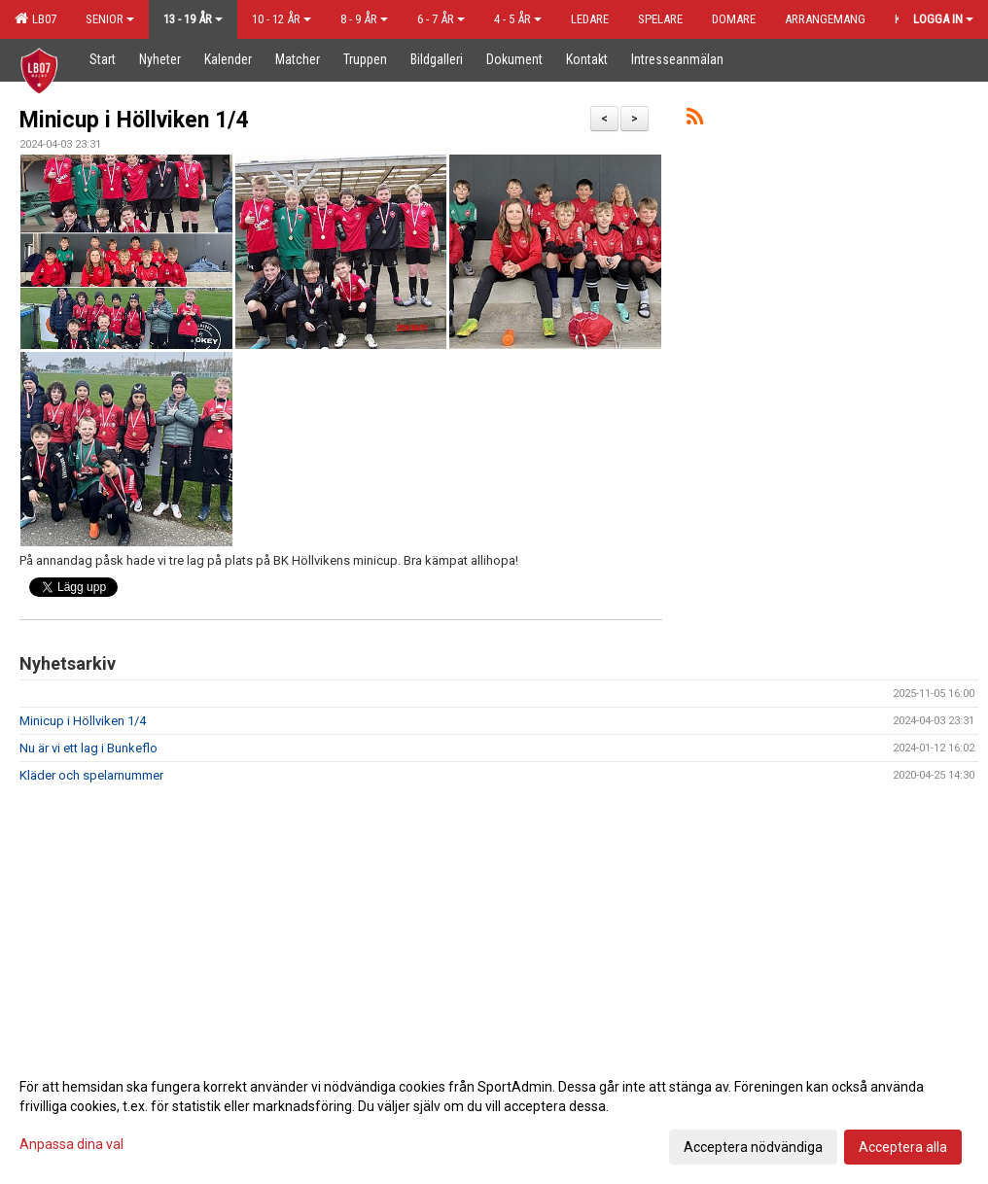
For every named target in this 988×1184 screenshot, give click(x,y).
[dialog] (494, 1116)
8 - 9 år (364, 19)
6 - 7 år (441, 19)
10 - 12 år (281, 19)
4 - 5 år (518, 19)
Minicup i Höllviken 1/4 (134, 120)
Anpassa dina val (71, 1144)
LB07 (35, 18)
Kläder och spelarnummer (91, 775)
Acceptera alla (903, 1147)
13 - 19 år (193, 19)
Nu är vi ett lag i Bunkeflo (88, 748)
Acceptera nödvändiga (753, 1147)
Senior (110, 19)
